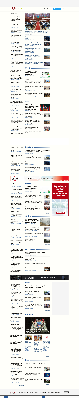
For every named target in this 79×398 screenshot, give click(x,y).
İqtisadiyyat (29, 147)
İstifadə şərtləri (58, 392)
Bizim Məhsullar (43, 392)
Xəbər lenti (13, 13)
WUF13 (27, 68)
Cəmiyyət (28, 183)
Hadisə (27, 283)
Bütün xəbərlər (47, 98)
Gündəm (28, 216)
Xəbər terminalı (57, 8)
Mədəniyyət (29, 314)
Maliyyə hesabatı (30, 392)
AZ (50, 8)
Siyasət (27, 101)
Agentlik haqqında (22, 392)
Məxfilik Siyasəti (51, 392)
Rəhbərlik (36, 392)
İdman (27, 360)
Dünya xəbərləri (30, 249)
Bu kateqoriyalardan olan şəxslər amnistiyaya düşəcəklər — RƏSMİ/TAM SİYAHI (26, 397)
